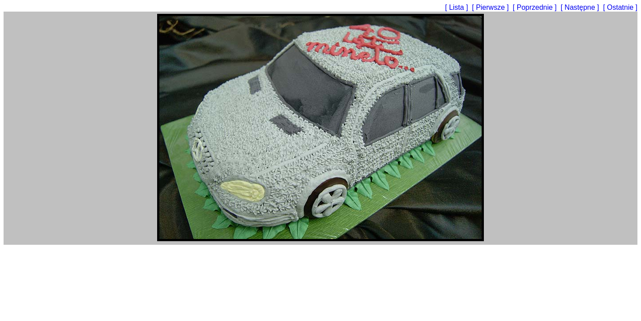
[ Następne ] (580, 7)
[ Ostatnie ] (620, 7)
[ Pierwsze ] (491, 7)
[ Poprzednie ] (536, 7)
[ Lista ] (457, 7)
